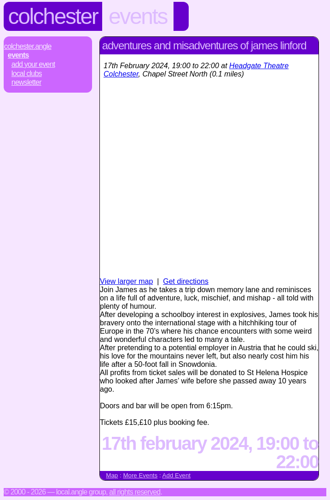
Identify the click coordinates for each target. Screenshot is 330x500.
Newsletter (26, 82)
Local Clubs (27, 73)
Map (112, 475)
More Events (140, 475)
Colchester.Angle (28, 46)
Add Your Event (33, 64)
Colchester (53, 16)
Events (138, 16)
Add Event (176, 475)
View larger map (126, 281)
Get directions (185, 281)
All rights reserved (134, 492)
